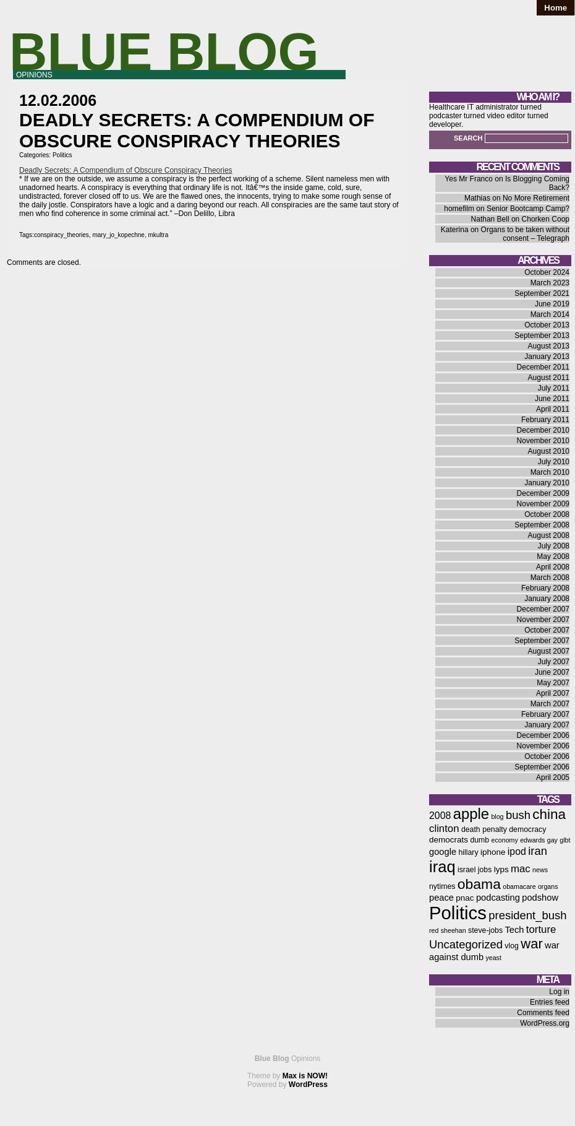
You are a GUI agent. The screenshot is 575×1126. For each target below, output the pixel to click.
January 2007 (546, 725)
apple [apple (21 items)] (471, 813)
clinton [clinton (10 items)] (444, 828)
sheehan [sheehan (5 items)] (453, 930)
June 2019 (552, 304)
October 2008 (546, 514)
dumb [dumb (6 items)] (479, 840)
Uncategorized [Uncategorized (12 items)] (466, 944)
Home (555, 7)
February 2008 (545, 588)
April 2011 (552, 409)
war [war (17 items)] (531, 943)
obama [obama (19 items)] (479, 884)
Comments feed (543, 1012)
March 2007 (549, 703)
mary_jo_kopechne (118, 235)
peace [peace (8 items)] (441, 898)
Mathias (477, 198)
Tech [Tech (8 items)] (514, 930)
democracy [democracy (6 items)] (527, 829)
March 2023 (549, 283)
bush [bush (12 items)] (518, 814)
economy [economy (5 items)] (505, 840)
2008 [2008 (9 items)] (440, 815)
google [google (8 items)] (442, 852)
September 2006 (541, 767)
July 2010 (553, 461)
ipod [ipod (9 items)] (517, 851)
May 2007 (553, 682)
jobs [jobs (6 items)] (485, 869)
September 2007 (541, 640)
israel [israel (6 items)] (466, 869)
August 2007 (548, 651)
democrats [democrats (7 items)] (448, 839)
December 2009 (543, 493)
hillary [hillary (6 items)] (468, 852)
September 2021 (541, 293)
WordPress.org (544, 1023)
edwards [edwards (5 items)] (532, 840)
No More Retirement (536, 198)
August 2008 (548, 535)
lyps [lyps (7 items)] (501, 869)
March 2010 (549, 472)
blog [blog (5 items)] (497, 816)
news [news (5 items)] (540, 869)
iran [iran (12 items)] (537, 850)
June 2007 (552, 672)
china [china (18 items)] (549, 814)
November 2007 (543, 619)
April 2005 (552, 777)
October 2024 (546, 272)
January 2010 (546, 483)
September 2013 (541, 335)
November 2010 (543, 440)
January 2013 (546, 356)
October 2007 (546, 630)
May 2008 (553, 556)
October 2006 (546, 756)
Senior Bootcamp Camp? (528, 208)
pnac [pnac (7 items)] (465, 898)
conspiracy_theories (61, 235)
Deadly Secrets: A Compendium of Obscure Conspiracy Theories (125, 170)
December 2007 (543, 609)
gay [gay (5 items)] (552, 840)
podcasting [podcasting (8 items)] (498, 898)
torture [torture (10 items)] (541, 929)
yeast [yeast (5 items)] (493, 957)
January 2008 (546, 598)
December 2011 (543, 367)
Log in (559, 991)
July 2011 (553, 388)
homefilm (459, 208)
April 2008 (552, 567)
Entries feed (549, 1002)
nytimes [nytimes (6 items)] (442, 886)
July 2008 (553, 546)
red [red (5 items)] (433, 930)
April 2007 (552, 693)
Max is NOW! (305, 1076)
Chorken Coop (545, 219)
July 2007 (553, 661)
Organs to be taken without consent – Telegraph (525, 234)
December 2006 (543, 735)
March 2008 (549, 577)
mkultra (158, 235)
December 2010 (543, 430)
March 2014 (549, 314)
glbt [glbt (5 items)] (565, 840)
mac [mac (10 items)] (520, 869)
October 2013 (546, 325)
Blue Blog (164, 51)
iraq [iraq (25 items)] (442, 866)
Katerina (455, 229)
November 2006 (543, 746)
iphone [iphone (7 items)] (493, 852)
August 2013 (548, 346)
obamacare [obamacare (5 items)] (519, 886)
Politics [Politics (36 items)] (458, 913)
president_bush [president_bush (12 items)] (527, 915)
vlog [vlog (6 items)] (512, 946)
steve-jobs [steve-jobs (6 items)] (485, 930)
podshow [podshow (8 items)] (540, 898)
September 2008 (541, 525)
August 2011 (548, 377)
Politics (62, 155)
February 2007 (545, 714)
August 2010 (548, 451)
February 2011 (545, 419)
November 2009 (543, 504)
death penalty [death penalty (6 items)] (484, 829)
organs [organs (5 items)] (548, 886)
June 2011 (552, 398)
